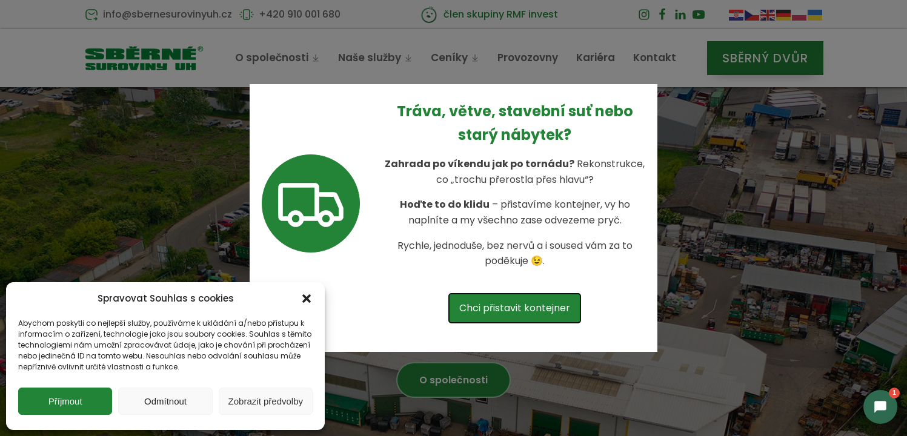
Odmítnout (165, 401)
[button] (307, 298)
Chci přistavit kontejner (514, 308)
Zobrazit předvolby (265, 401)
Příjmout (65, 401)
